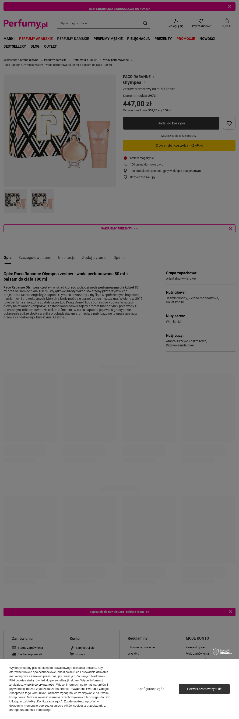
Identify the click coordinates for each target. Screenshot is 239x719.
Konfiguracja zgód (151, 689)
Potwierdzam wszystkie (204, 689)
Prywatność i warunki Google (89, 689)
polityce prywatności (40, 684)
